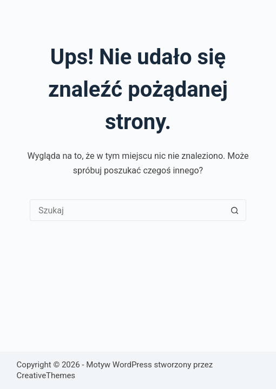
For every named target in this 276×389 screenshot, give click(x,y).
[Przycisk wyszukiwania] (235, 210)
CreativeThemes (46, 375)
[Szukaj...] (127, 210)
